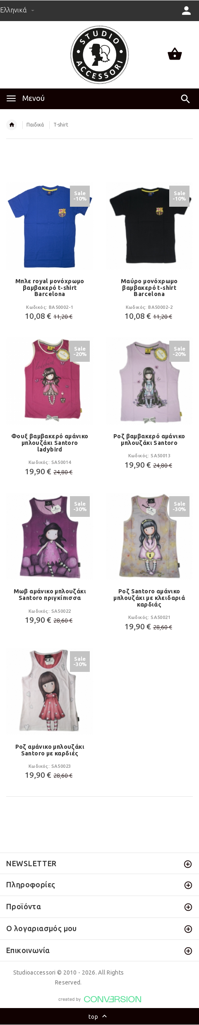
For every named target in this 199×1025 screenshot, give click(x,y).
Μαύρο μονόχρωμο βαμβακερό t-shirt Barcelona (149, 288)
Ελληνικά (17, 10)
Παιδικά (35, 124)
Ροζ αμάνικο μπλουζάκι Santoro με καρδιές (49, 750)
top (99, 1017)
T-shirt (60, 124)
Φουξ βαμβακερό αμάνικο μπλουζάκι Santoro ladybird (50, 443)
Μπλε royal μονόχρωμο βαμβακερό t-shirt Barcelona (49, 288)
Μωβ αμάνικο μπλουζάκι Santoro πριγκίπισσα (50, 594)
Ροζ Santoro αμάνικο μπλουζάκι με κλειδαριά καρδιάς (149, 598)
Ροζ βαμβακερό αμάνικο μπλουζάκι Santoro (149, 439)
